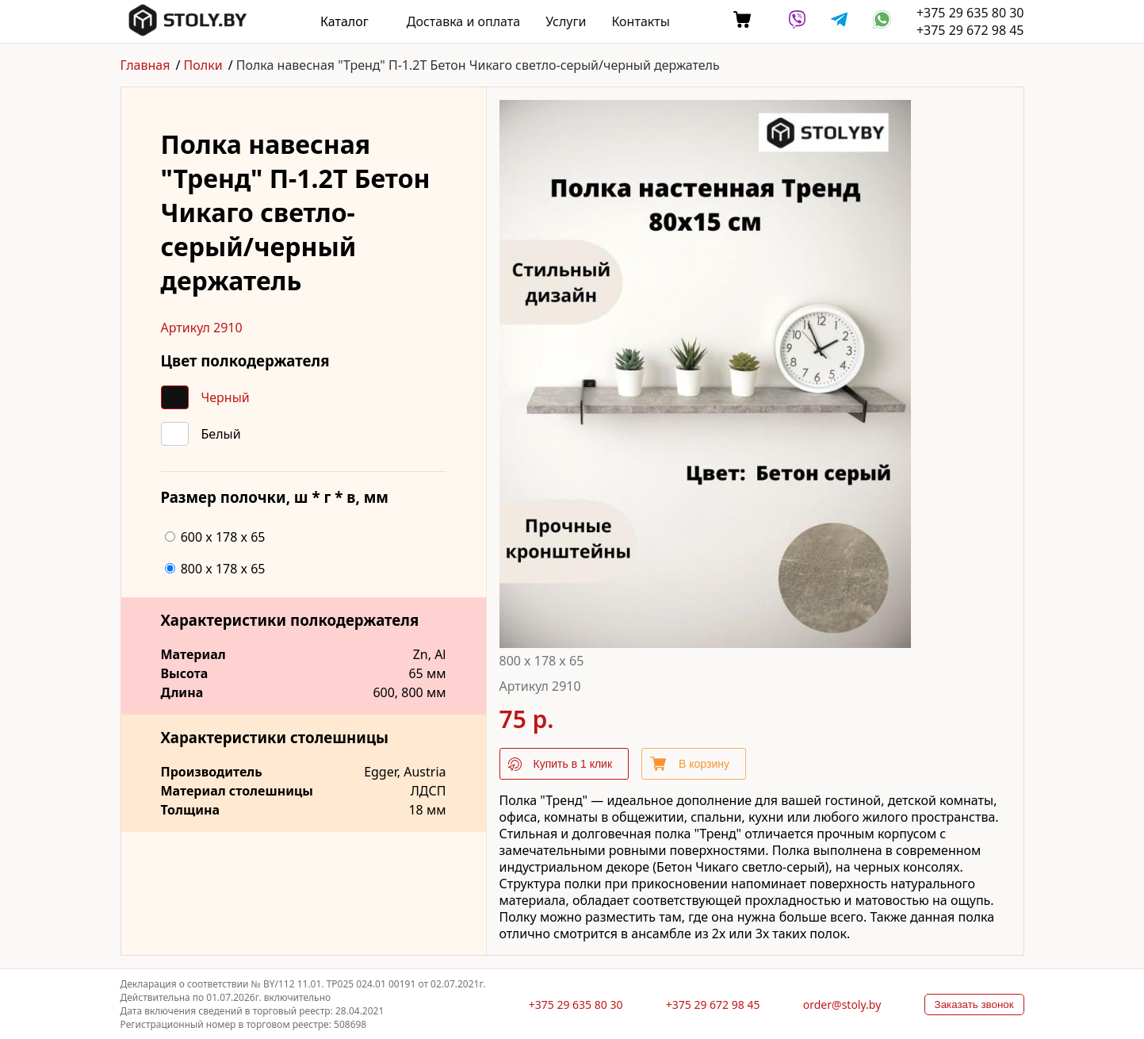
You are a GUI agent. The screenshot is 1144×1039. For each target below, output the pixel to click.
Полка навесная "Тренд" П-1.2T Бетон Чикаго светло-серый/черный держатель (478, 65)
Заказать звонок (974, 1004)
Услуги (565, 21)
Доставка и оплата (463, 21)
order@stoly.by (842, 1004)
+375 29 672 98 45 (970, 30)
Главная (145, 65)
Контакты (640, 21)
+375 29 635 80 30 (970, 12)
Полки (203, 65)
